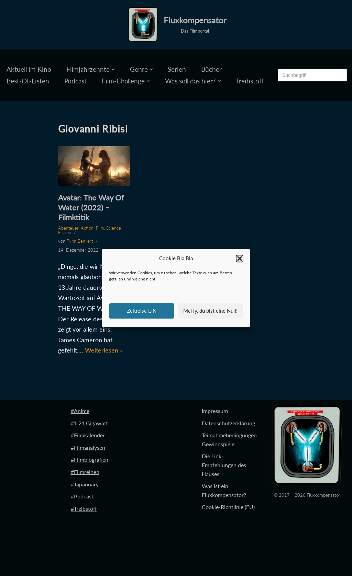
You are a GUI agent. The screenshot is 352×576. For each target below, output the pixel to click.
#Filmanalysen (88, 447)
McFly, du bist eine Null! (210, 311)
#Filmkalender (88, 435)
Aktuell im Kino (29, 69)
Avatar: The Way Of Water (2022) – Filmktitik (91, 207)
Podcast (75, 81)
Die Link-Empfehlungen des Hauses (224, 465)
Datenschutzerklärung (228, 423)
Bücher (211, 69)
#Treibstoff (84, 508)
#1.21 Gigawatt (89, 423)
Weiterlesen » (104, 350)
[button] (239, 258)
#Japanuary (85, 484)
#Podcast (82, 496)
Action (87, 228)
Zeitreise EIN (141, 311)
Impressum (215, 410)
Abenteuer (68, 228)
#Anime (80, 410)
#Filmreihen (85, 472)
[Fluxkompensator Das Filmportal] (176, 24)
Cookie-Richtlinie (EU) (228, 507)
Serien (177, 69)
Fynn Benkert (80, 241)
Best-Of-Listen (28, 81)
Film (100, 228)
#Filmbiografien (89, 459)
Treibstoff (250, 81)
